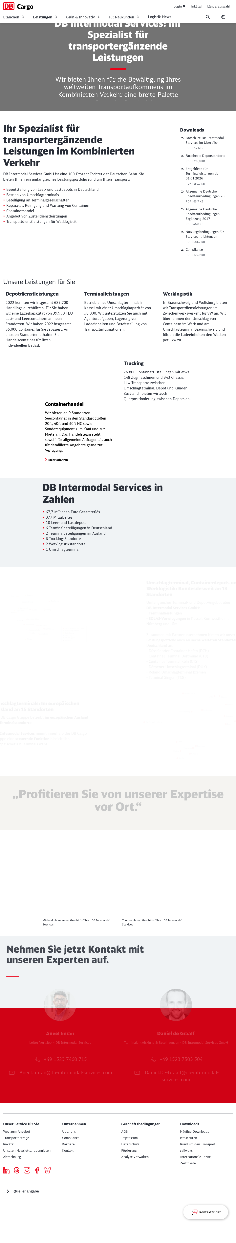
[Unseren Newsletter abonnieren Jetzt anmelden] (27, 1191)
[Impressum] (129, 1178)
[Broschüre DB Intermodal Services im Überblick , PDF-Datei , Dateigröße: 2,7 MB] (206, 143)
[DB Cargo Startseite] (18, 6)
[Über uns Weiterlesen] (69, 1172)
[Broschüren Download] (188, 1178)
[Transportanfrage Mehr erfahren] (16, 1178)
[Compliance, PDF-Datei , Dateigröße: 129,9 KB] (206, 252)
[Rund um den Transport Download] (197, 1185)
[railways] (186, 1191)
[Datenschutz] (130, 1185)
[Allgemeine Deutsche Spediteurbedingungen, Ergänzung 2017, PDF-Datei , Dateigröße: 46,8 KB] (206, 217)
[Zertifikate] (188, 1204)
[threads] (18, 1211)
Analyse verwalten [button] (135, 1197)
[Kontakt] (68, 1191)
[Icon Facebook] (38, 1211)
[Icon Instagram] (28, 1211)
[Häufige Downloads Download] (194, 1172)
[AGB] (124, 1172)
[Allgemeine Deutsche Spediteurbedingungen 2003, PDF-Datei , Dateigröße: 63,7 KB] (206, 196)
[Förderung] (129, 1191)
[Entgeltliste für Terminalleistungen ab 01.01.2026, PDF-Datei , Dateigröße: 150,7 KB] (206, 176)
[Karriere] (68, 1185)
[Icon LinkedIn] (7, 1211)
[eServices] (9, 1185)
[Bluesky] (49, 1211)
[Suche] (208, 17)
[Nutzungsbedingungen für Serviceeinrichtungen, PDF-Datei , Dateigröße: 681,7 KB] (206, 237)
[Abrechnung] (12, 1197)
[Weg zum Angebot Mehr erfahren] (16, 1172)
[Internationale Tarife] (195, 1197)
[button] (58, 500)
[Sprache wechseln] (223, 17)
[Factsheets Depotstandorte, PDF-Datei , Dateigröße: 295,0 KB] (206, 158)
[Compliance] (70, 1178)
